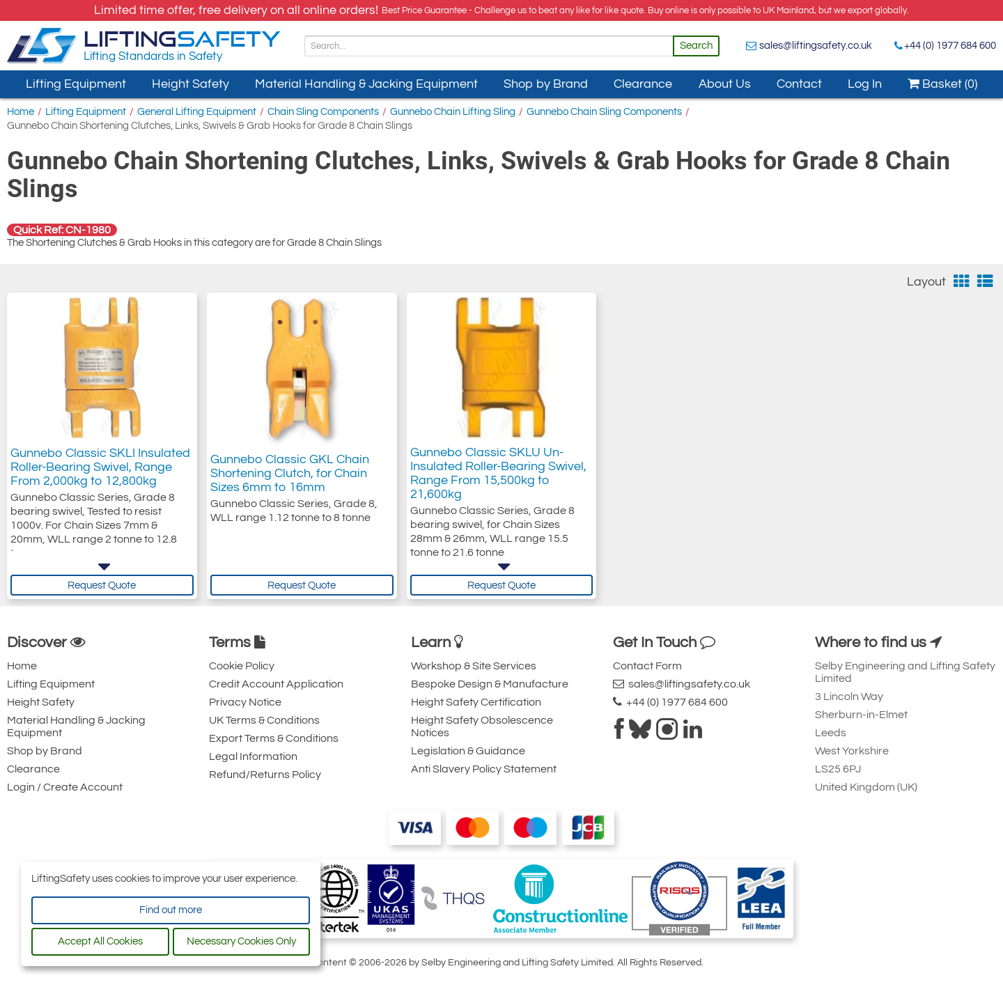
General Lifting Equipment (196, 112)
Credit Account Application (276, 684)
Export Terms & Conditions (274, 738)
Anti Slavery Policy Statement (484, 769)
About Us (725, 84)
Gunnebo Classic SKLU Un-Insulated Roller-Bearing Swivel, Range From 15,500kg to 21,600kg (498, 483)
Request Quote (102, 585)
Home (20, 112)
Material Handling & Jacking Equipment (366, 84)
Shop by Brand (546, 84)
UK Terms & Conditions (264, 720)
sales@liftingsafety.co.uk (815, 45)
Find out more (170, 910)
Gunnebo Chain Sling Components (604, 112)
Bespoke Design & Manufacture (489, 684)
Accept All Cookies (100, 941)
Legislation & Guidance (468, 750)
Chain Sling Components (323, 112)
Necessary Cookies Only (241, 941)
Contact (799, 84)
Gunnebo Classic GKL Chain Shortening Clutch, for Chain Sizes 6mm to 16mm (289, 476)
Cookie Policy (241, 665)
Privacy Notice (245, 702)
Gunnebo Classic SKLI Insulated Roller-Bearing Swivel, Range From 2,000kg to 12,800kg (100, 476)
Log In (865, 84)
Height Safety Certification (476, 702)
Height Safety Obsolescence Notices (482, 726)
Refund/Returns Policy (265, 774)
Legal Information (253, 756)
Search (696, 45)
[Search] (489, 46)
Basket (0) (942, 84)
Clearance (643, 84)
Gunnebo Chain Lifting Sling (452, 112)
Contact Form (647, 665)
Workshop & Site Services (473, 665)
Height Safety (190, 84)
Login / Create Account (65, 787)
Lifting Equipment (76, 84)
